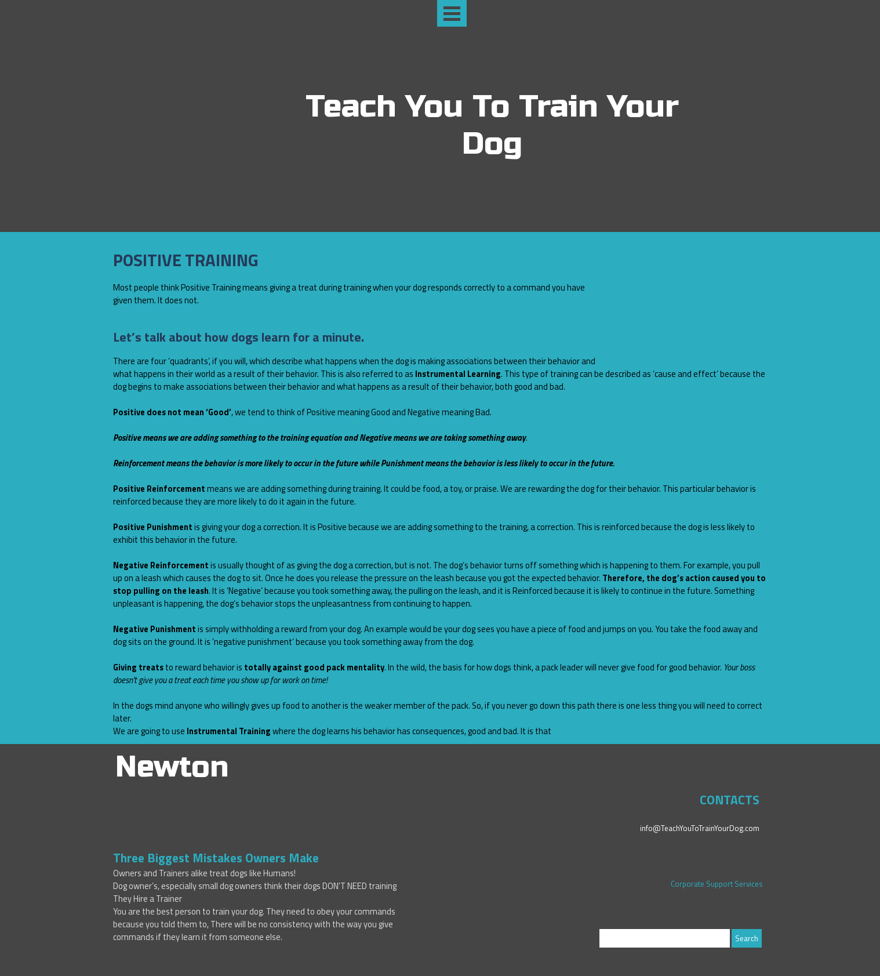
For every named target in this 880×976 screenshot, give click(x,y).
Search (746, 938)
